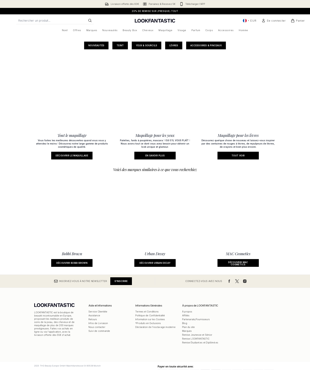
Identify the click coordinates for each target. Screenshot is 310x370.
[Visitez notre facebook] (229, 263)
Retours (92, 301)
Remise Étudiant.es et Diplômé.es (200, 324)
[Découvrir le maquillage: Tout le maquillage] (72, 107)
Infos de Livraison (98, 304)
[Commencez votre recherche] (55, 20)
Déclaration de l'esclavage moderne (155, 308)
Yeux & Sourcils (146, 81)
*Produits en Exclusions (148, 304)
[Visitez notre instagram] (245, 263)
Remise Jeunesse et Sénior (197, 316)
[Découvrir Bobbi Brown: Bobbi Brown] (72, 146)
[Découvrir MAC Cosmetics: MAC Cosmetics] (238, 146)
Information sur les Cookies (150, 301)
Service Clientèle (97, 293)
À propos (187, 293)
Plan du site (188, 308)
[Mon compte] (273, 20)
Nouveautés (96, 81)
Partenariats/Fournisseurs (196, 301)
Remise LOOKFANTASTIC (195, 320)
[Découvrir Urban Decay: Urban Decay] (155, 146)
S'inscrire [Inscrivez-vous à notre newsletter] (121, 262)
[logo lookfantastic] (155, 21)
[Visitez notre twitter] (237, 263)
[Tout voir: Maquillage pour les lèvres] (238, 107)
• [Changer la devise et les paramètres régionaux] (249, 21)
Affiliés (186, 297)
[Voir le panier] (298, 21)
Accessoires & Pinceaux (206, 81)
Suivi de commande (99, 312)
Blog (184, 304)
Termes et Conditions (147, 293)
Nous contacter (96, 308)
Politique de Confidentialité (150, 297)
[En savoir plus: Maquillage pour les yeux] (155, 107)
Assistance (94, 297)
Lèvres (173, 81)
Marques (187, 312)
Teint (120, 81)
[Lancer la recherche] (90, 20)
